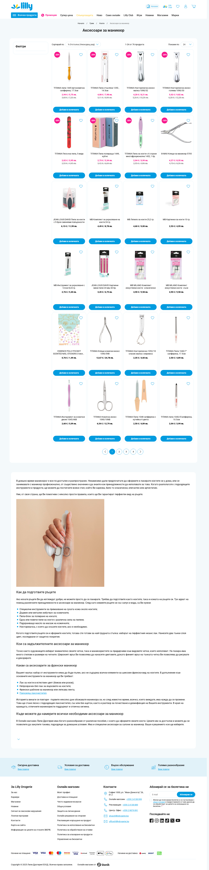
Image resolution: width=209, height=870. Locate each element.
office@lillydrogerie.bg (119, 821)
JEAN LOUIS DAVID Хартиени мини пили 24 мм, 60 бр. (104, 286)
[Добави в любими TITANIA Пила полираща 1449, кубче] (117, 120)
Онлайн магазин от (93, 864)
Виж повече (23, 769)
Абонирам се (186, 794)
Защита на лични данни (68, 811)
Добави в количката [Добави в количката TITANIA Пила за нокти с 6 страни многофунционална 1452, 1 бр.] (140, 175)
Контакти (15, 820)
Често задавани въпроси (69, 802)
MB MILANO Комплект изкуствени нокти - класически (141, 286)
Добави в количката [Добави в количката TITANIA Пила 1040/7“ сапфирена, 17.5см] (176, 373)
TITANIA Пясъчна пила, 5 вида (69, 154)
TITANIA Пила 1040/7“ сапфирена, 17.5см (176, 352)
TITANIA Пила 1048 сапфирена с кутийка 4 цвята (140, 418)
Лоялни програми (19, 816)
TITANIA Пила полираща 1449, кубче (104, 155)
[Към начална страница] (81, 23)
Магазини (162, 15)
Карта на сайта (18, 825)
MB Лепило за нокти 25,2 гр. (140, 219)
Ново (99, 15)
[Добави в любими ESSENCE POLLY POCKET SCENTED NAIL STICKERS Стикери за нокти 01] (81, 318)
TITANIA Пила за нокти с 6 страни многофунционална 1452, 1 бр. (141, 155)
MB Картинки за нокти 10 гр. (176, 219)
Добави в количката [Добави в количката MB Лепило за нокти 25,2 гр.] (140, 241)
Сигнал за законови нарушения (26, 811)
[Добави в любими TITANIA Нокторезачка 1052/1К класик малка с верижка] (152, 318)
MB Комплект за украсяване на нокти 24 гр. (105, 220)
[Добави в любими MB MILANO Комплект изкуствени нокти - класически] (152, 252)
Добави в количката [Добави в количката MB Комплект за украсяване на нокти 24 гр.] (105, 241)
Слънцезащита (84, 15)
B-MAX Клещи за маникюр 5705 (176, 154)
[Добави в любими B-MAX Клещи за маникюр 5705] (188, 120)
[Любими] (178, 6)
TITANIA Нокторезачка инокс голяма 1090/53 (177, 89)
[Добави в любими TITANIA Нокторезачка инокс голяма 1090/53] (188, 55)
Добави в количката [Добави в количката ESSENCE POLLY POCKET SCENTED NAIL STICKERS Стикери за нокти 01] (69, 373)
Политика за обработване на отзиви (74, 830)
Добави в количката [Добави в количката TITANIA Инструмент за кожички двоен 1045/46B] (69, 438)
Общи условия (64, 806)
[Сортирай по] (83, 44)
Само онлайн (113, 15)
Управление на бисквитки (69, 839)
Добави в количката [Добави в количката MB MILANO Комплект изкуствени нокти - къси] (176, 307)
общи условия (159, 802)
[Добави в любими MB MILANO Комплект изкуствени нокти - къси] (188, 252)
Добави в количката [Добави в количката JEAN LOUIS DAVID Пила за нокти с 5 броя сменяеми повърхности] (69, 241)
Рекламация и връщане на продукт (74, 820)
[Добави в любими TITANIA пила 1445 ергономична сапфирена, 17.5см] (81, 55)
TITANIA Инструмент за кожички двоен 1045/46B (69, 418)
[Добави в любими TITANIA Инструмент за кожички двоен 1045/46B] (81, 384)
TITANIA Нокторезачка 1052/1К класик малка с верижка (141, 352)
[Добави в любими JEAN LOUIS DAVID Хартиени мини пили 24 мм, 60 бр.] (117, 252)
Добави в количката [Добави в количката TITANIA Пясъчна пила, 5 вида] (69, 175)
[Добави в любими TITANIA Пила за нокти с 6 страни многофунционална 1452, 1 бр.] (152, 120)
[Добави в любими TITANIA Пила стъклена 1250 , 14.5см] (117, 55)
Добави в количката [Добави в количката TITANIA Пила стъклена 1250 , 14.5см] (105, 109)
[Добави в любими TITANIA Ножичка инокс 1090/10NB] (117, 384)
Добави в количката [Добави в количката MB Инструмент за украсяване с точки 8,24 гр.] (69, 307)
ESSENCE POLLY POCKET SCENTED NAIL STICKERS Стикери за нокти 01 (69, 352)
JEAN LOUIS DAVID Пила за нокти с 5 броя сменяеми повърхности (69, 220)
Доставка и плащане (67, 797)
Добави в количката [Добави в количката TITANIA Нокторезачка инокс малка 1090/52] (140, 109)
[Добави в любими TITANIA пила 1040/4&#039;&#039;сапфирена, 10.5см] (188, 384)
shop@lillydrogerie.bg (119, 816)
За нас (14, 792)
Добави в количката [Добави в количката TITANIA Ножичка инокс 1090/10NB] (105, 438)
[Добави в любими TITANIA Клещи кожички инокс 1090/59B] (117, 318)
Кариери (15, 797)
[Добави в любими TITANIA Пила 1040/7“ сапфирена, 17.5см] (188, 318)
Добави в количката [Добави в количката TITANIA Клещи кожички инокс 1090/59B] (105, 373)
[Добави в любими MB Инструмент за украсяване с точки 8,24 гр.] (81, 252)
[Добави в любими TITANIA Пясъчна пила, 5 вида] (81, 120)
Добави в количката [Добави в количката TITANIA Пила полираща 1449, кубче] (105, 175)
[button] (31, 48)
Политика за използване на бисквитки (76, 825)
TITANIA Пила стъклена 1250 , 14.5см (105, 89)
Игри (139, 15)
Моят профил (63, 792)
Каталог (152, 6)
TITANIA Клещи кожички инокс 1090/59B (105, 352)
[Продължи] (140, 452)
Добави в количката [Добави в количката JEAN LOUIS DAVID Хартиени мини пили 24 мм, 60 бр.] (105, 307)
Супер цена (66, 15)
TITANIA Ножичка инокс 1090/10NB (104, 418)
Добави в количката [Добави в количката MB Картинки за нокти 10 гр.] (176, 241)
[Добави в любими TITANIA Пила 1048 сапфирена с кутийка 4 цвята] (152, 384)
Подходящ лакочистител (33, 693)
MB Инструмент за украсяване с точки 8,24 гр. (69, 286)
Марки (175, 15)
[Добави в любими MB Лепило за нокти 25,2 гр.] (152, 186)
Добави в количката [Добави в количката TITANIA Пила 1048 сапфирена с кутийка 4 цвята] (140, 438)
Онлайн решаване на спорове (71, 816)
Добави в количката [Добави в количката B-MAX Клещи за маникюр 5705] (176, 175)
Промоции (51, 15)
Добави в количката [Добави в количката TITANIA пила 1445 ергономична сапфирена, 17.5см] (69, 109)
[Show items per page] (187, 44)
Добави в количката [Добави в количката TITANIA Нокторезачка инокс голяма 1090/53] (176, 109)
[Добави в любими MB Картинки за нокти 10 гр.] (188, 186)
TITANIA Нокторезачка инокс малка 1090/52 (141, 89)
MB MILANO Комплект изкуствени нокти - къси (176, 286)
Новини (149, 15)
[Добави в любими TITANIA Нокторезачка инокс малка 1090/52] (152, 55)
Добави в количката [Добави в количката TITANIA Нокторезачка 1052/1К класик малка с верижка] (140, 373)
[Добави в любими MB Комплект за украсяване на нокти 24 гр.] (117, 186)
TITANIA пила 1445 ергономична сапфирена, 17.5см (69, 89)
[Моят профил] (185, 6)
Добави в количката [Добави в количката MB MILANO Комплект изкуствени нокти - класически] (140, 307)
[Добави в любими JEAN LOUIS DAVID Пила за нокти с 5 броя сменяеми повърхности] (81, 186)
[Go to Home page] (22, 6)
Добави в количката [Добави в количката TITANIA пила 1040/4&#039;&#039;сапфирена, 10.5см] (176, 438)
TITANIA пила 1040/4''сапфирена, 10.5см (176, 418)
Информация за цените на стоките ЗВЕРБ (31, 830)
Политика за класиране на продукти (74, 834)
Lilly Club (128, 15)
